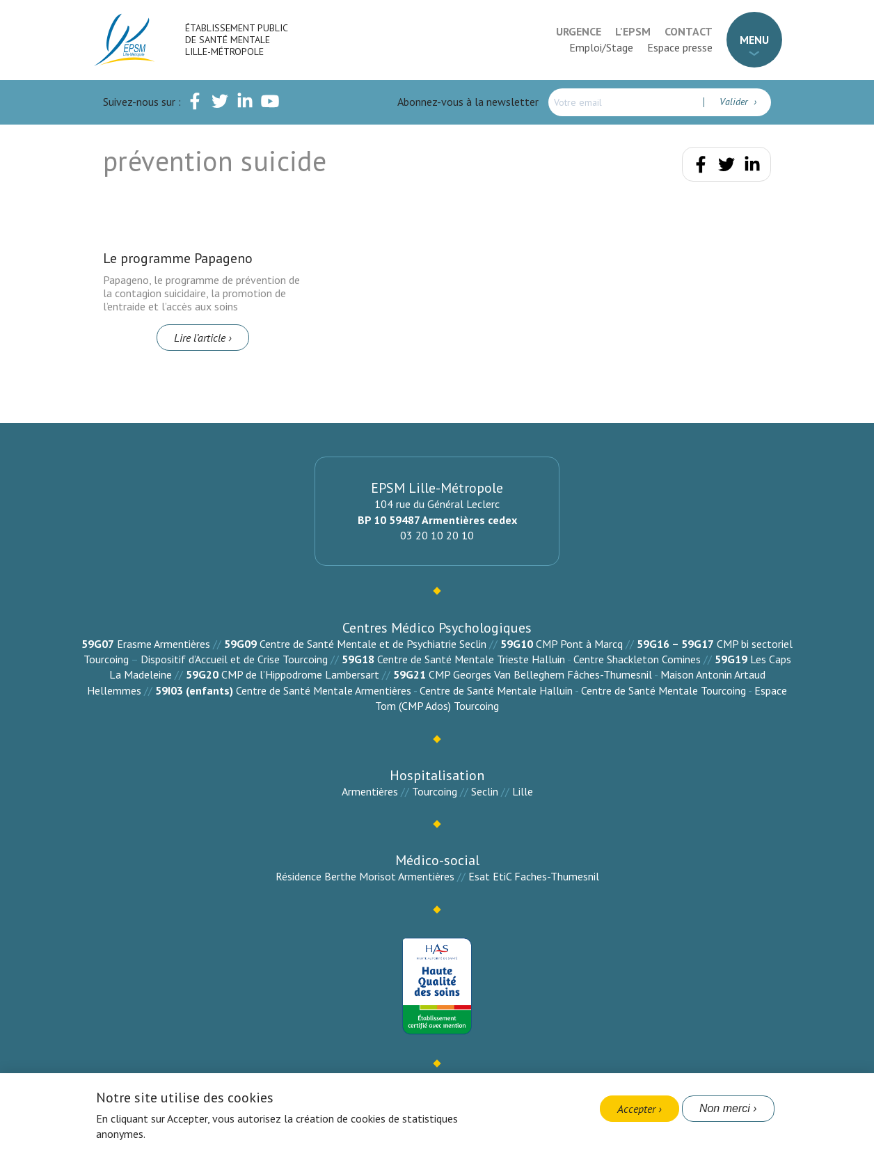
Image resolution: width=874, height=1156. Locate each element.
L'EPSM (633, 31)
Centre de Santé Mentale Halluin (496, 690)
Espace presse (680, 47)
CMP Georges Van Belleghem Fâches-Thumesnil (540, 674)
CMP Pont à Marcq (579, 644)
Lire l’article (199, 338)
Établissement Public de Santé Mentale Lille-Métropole (236, 39)
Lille (522, 791)
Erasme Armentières (163, 644)
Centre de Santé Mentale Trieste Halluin (471, 659)
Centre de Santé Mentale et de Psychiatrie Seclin (373, 644)
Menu (754, 40)
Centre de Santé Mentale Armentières (323, 690)
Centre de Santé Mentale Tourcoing (663, 690)
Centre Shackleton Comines (637, 659)
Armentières (370, 791)
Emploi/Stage (601, 47)
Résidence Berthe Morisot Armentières (365, 876)
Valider (735, 101)
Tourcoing (434, 791)
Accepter (636, 1109)
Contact (689, 31)
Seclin (484, 791)
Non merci (724, 1108)
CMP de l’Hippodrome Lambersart (300, 674)
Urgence (578, 31)
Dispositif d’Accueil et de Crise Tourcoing (234, 659)
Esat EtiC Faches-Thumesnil (533, 876)
